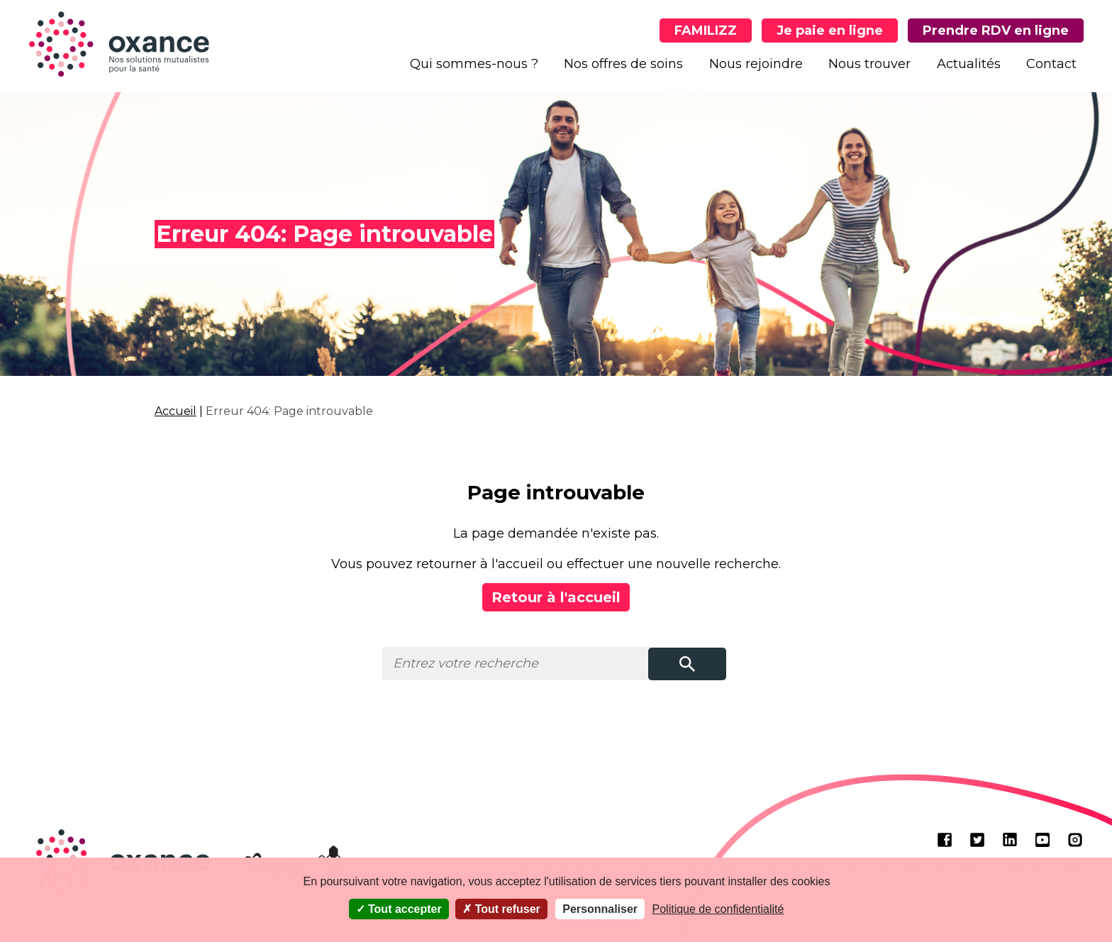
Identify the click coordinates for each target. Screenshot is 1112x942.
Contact (1051, 64)
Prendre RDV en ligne (996, 30)
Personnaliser (600, 909)
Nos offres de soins (623, 64)
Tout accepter (399, 909)
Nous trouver (869, 64)
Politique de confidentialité (718, 909)
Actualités (969, 64)
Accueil (175, 411)
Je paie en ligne (830, 30)
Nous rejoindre (756, 64)
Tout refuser (501, 909)
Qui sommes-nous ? (474, 64)
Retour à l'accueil (556, 597)
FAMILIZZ (705, 30)
